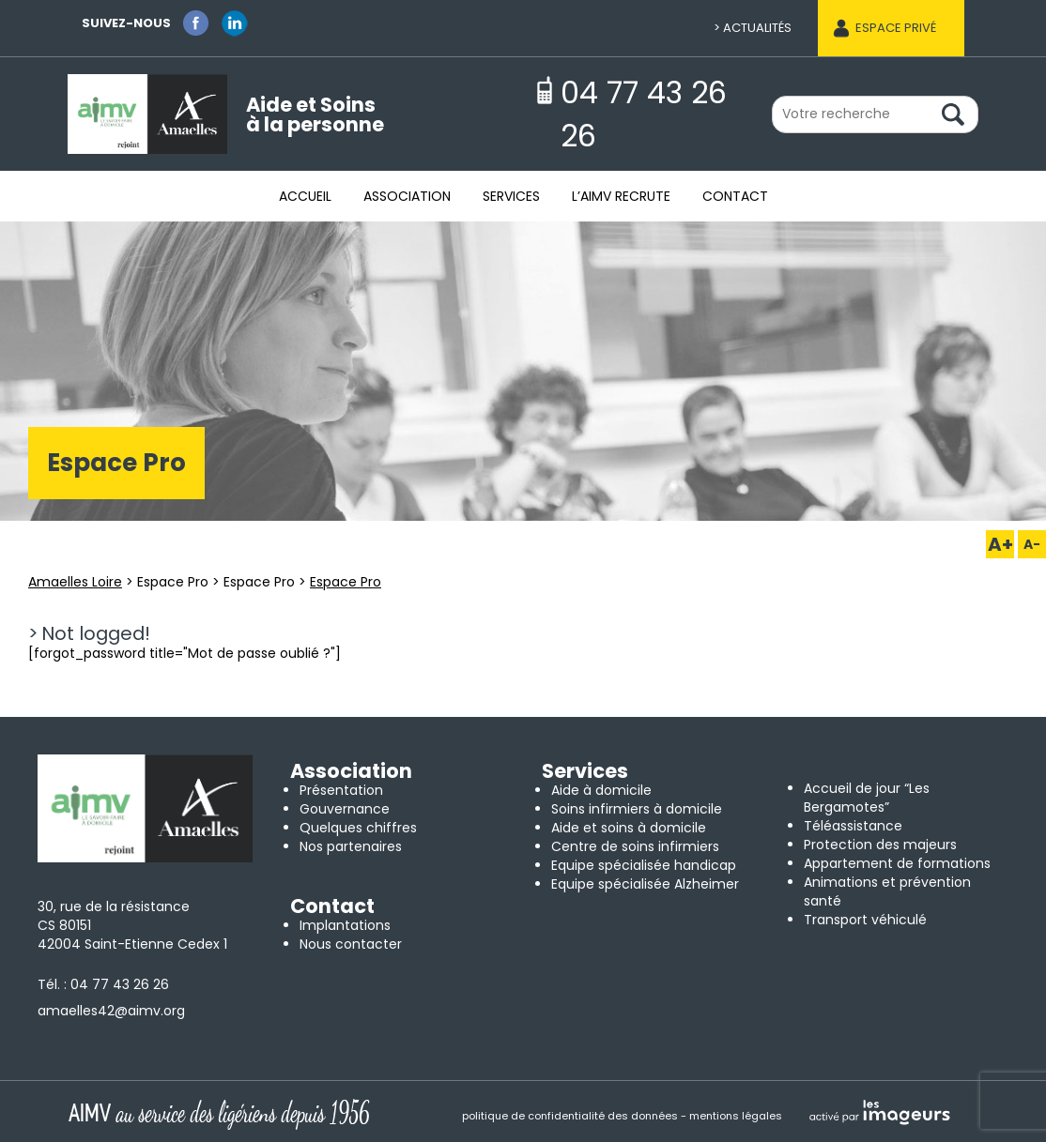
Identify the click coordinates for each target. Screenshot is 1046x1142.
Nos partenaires (351, 846)
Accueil (305, 196)
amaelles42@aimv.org (111, 1010)
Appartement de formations (897, 863)
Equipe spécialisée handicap (643, 865)
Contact (735, 196)
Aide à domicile (601, 790)
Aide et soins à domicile (628, 827)
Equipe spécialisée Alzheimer (645, 884)
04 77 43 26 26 (119, 984)
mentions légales (735, 1115)
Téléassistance (853, 825)
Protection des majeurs (880, 844)
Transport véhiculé (865, 919)
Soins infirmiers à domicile (636, 808)
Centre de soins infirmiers (635, 846)
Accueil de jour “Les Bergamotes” (867, 797)
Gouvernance (345, 808)
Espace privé (895, 28)
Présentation (341, 790)
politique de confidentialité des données (570, 1115)
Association (407, 196)
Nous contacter (351, 944)
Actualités (757, 28)
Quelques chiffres (358, 827)
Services (511, 196)
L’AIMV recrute (621, 196)
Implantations (345, 925)
